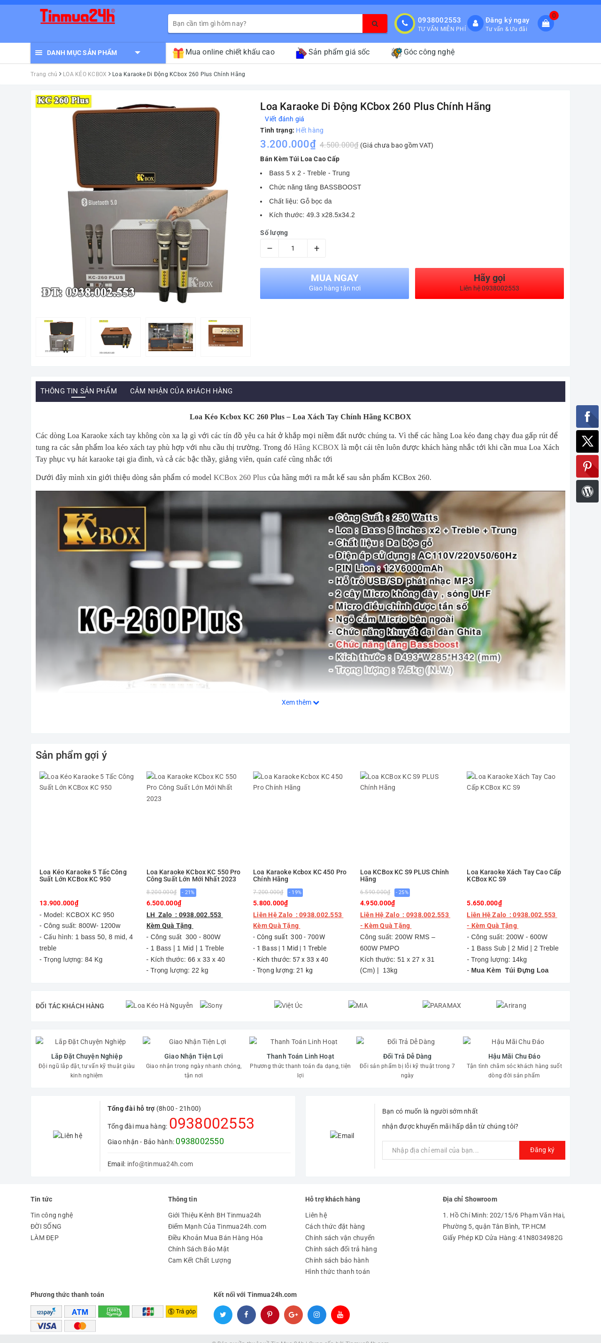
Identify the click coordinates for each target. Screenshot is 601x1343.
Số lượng (274, 232)
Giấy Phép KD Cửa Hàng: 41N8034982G (503, 1227)
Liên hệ (316, 1204)
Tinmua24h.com (367, 1333)
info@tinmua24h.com (160, 1153)
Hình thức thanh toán (337, 1260)
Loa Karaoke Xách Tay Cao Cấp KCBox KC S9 (514, 876)
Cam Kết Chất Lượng (199, 1249)
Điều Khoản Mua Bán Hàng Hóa (215, 1227)
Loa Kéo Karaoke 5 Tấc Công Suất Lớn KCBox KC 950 (83, 876)
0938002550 (200, 1130)
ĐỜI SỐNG (46, 1215)
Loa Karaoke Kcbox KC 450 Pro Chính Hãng (300, 876)
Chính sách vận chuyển (340, 1227)
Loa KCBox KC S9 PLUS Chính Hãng (404, 876)
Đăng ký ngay (507, 20)
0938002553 (440, 20)
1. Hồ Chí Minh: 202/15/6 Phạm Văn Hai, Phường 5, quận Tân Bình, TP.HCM (504, 1210)
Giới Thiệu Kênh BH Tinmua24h (215, 1204)
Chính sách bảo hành (337, 1249)
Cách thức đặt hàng (335, 1215)
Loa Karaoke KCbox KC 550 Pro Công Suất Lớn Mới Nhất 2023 (193, 876)
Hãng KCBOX (317, 447)
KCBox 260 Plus (240, 477)
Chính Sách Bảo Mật (199, 1238)
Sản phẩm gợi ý (71, 755)
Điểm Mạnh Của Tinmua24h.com (217, 1215)
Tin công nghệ (52, 1204)
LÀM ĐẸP (45, 1227)
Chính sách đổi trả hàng (341, 1238)
